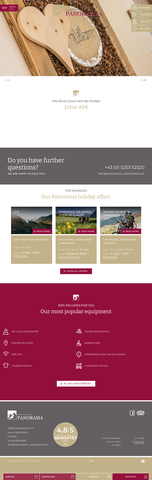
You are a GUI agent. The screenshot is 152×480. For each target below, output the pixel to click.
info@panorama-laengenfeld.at (28, 445)
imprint (11, 461)
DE (142, 80)
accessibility (33, 461)
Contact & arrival (112, 438)
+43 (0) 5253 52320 (17, 440)
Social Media (115, 442)
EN (145, 80)
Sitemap (140, 438)
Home (8, 80)
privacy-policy (21, 461)
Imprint (117, 445)
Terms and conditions (139, 442)
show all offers (77, 271)
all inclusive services (77, 383)
